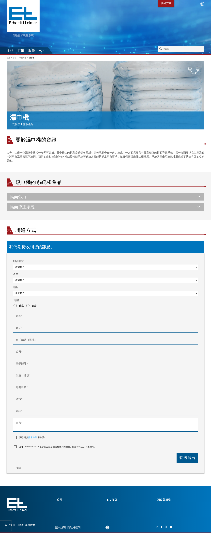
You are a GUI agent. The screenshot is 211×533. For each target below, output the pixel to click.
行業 (20, 50)
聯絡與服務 (164, 499)
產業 (15, 274)
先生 (21, 305)
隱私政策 (33, 437)
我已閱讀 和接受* (32, 437)
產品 (10, 50)
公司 (42, 50)
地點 (15, 287)
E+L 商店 (112, 499)
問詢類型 (18, 261)
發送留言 (187, 457)
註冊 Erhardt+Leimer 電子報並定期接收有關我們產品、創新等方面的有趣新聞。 (57, 446)
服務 (31, 50)
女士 (34, 305)
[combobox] (181, 49)
